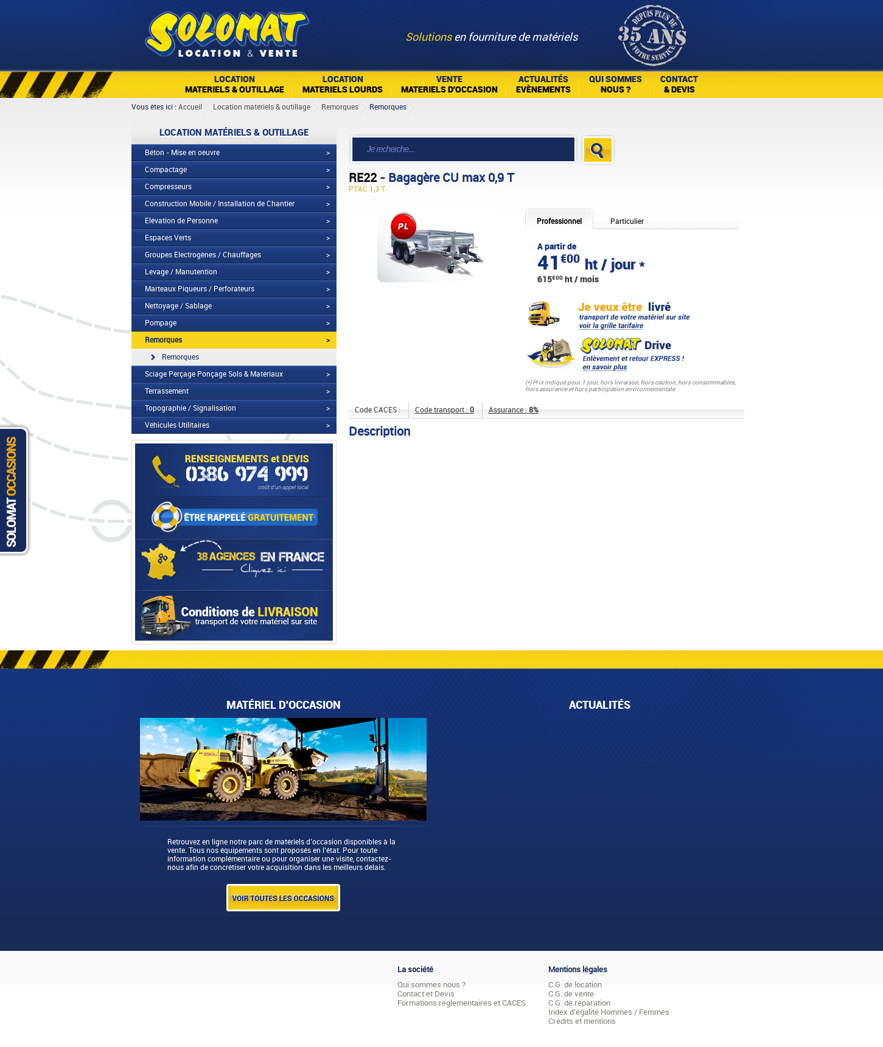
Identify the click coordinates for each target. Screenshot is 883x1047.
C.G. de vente (571, 993)
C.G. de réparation (579, 1002)
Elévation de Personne (181, 221)
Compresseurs (168, 187)
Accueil (190, 107)
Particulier (627, 221)
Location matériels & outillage (261, 107)
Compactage (166, 169)
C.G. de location (575, 984)
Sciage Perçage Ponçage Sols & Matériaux (214, 374)
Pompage (160, 323)
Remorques (339, 107)
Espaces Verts (168, 238)
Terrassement (167, 391)
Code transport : (444, 410)
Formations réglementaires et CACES (461, 1002)
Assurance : (514, 410)
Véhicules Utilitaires (177, 425)
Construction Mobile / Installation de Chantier (220, 204)
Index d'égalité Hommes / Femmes (608, 1012)
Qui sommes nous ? (431, 984)
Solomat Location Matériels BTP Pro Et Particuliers (227, 30)
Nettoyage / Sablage (178, 306)
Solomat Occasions (17, 490)
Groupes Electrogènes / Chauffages (203, 255)
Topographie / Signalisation (190, 408)
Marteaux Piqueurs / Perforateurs (199, 289)
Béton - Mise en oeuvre (182, 152)
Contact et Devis (426, 993)
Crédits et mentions (582, 1021)
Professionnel (559, 221)
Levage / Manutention (181, 272)
